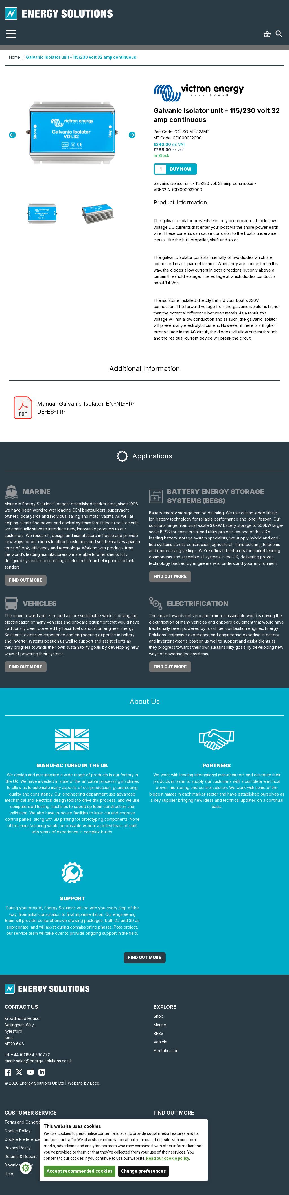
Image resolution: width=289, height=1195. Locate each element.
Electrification (166, 1050)
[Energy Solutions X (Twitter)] (19, 1072)
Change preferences (143, 1171)
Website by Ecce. (84, 1083)
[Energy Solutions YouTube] (30, 1072)
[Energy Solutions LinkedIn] (41, 1072)
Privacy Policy (18, 1147)
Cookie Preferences (24, 1139)
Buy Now (180, 169)
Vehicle (160, 1041)
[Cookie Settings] (26, 1168)
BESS (158, 1033)
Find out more (25, 580)
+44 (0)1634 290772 (30, 1054)
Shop (158, 1016)
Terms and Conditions (25, 1122)
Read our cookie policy (167, 1158)
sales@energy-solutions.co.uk (44, 1060)
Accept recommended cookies (80, 1171)
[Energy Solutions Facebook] (8, 1072)
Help (9, 1173)
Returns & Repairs (21, 1156)
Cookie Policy (17, 1130)
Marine (160, 1025)
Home (14, 57)
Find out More (144, 957)
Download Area (19, 1165)
